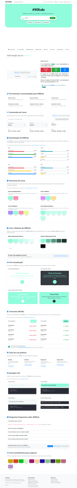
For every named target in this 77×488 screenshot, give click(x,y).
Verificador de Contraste (33, 482)
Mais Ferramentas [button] (67, 1)
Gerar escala (11, 366)
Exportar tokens (46, 22)
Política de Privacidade (56, 482)
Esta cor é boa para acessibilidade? (15, 428)
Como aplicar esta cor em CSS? (15, 421)
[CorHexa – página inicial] (8, 1)
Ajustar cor (17, 72)
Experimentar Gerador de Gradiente (60, 255)
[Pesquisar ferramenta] (28, 2)
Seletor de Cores (31, 479)
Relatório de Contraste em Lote (29, 317)
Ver (52, 18)
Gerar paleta (30, 22)
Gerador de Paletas (35, 145)
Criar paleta (43, 366)
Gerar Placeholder (26, 72)
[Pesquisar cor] (37, 18)
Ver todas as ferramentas (33, 486)
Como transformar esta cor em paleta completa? (18, 432)
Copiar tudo (55, 115)
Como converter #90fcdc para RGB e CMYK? (17, 435)
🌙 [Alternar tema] (44, 1)
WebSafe (53, 85)
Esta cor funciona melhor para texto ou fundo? (18, 439)
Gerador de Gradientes (33, 481)
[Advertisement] (38, 38)
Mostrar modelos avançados (64, 115)
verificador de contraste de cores (23, 347)
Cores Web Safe (54, 479)
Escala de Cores (42, 145)
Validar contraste (38, 22)
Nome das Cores (54, 481)
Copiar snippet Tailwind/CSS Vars (62, 119)
